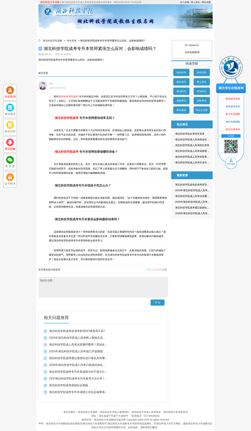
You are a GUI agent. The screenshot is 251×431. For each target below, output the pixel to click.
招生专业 (115, 32)
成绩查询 (181, 100)
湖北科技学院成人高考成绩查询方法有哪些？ (199, 151)
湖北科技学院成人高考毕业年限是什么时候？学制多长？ (205, 162)
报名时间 (181, 72)
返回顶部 (176, 405)
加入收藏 (184, 2)
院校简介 (75, 32)
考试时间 (181, 91)
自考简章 (113, 405)
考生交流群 (202, 110)
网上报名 (195, 2)
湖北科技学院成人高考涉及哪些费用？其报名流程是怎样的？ (78, 344)
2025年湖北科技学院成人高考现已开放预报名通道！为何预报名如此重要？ (78, 351)
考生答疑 (175, 32)
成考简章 (95, 32)
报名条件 (181, 81)
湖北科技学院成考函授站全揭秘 (68, 385)
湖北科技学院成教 (52, 40)
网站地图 (206, 2)
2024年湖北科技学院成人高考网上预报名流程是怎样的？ (78, 337)
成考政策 (135, 32)
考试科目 (202, 91)
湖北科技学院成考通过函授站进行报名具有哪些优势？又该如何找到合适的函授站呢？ (78, 358)
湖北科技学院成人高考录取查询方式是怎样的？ (200, 156)
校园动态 (155, 32)
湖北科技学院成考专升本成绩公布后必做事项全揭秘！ (78, 392)
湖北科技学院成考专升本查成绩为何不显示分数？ (78, 371)
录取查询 (202, 100)
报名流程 (202, 72)
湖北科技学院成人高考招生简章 (192, 145)
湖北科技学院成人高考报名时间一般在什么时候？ (202, 139)
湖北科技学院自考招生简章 (189, 133)
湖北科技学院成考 (68, 96)
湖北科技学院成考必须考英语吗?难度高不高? (77, 330)
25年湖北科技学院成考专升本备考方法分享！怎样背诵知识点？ (78, 378)
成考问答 (138, 405)
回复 (163, 269)
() (148, 269)
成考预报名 (195, 32)
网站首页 (55, 32)
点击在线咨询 (192, 52)
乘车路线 (181, 110)
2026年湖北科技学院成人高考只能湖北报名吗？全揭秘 (78, 364)
